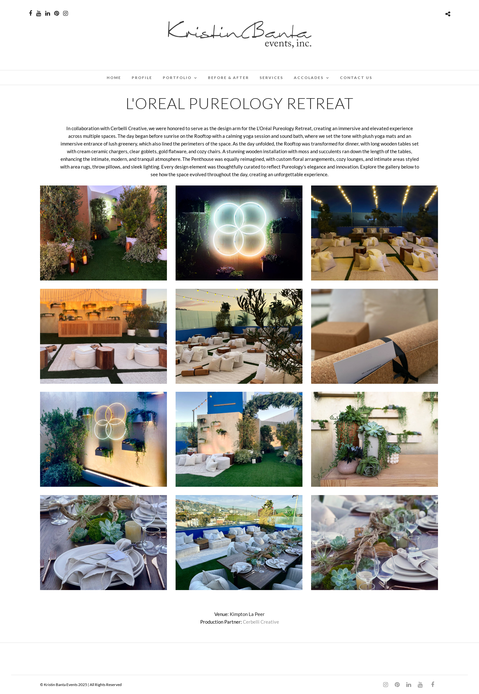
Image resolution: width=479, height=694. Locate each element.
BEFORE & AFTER (228, 77)
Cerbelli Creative (261, 622)
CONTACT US (356, 77)
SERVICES (271, 77)
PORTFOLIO (177, 77)
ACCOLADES (309, 77)
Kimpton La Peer (247, 614)
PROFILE (142, 77)
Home (114, 77)
